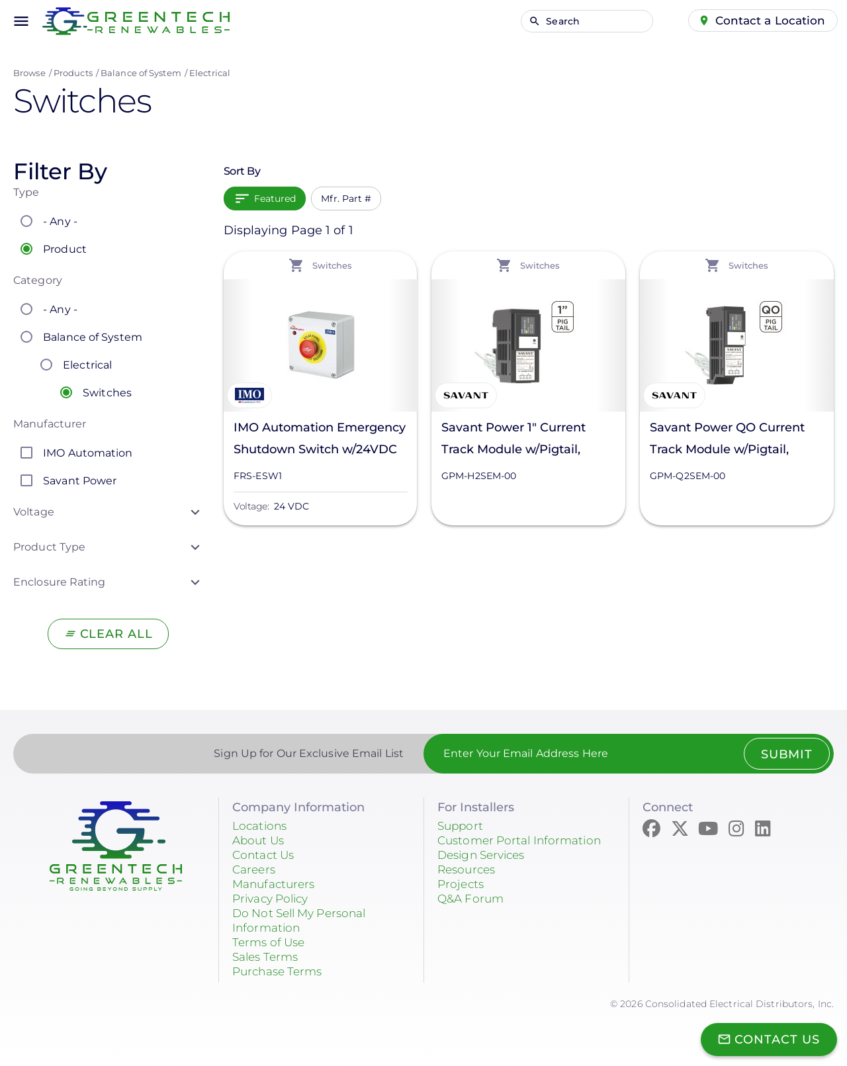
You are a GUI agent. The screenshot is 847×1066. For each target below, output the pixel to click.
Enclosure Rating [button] (59, 582)
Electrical (209, 72)
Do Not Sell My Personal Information (304, 920)
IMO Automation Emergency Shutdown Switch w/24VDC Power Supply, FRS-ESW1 (320, 440)
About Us (260, 840)
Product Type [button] (49, 547)
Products (73, 72)
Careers (255, 869)
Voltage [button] (33, 512)
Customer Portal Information (524, 840)
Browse (29, 72)
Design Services (485, 855)
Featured (275, 198)
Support (461, 826)
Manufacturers (276, 884)
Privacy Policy (274, 898)
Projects (461, 884)
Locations (261, 826)
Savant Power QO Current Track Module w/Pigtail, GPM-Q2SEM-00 (727, 440)
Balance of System (141, 72)
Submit (786, 754)
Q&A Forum (472, 898)
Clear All (116, 634)
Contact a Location (769, 20)
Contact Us (265, 855)
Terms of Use (271, 942)
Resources (468, 869)
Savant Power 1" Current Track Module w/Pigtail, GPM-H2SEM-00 (513, 440)
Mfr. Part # (346, 198)
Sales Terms (268, 957)
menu (21, 21)
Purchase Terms (280, 971)
